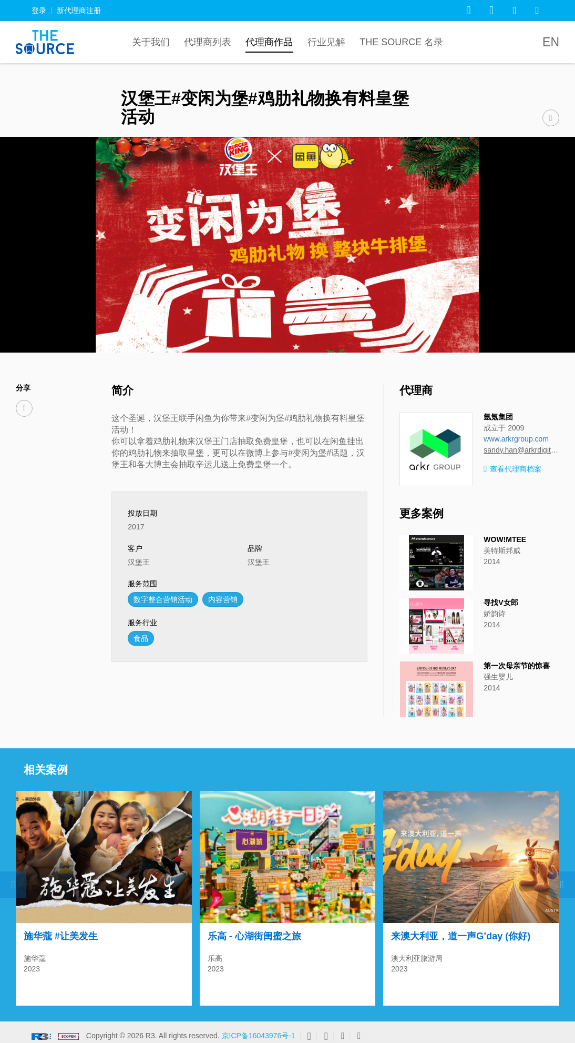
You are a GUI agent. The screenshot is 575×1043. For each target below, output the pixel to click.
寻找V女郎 (501, 602)
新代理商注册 (79, 10)
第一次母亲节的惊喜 (517, 665)
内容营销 (223, 599)
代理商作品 (269, 42)
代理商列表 (207, 42)
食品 (141, 638)
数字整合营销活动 (163, 599)
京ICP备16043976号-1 (258, 1031)
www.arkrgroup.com (516, 439)
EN (550, 42)
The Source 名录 (401, 42)
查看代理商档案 (512, 469)
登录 (39, 10)
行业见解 (326, 42)
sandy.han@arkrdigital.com (521, 450)
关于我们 (151, 42)
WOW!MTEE (505, 539)
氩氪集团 (498, 417)
